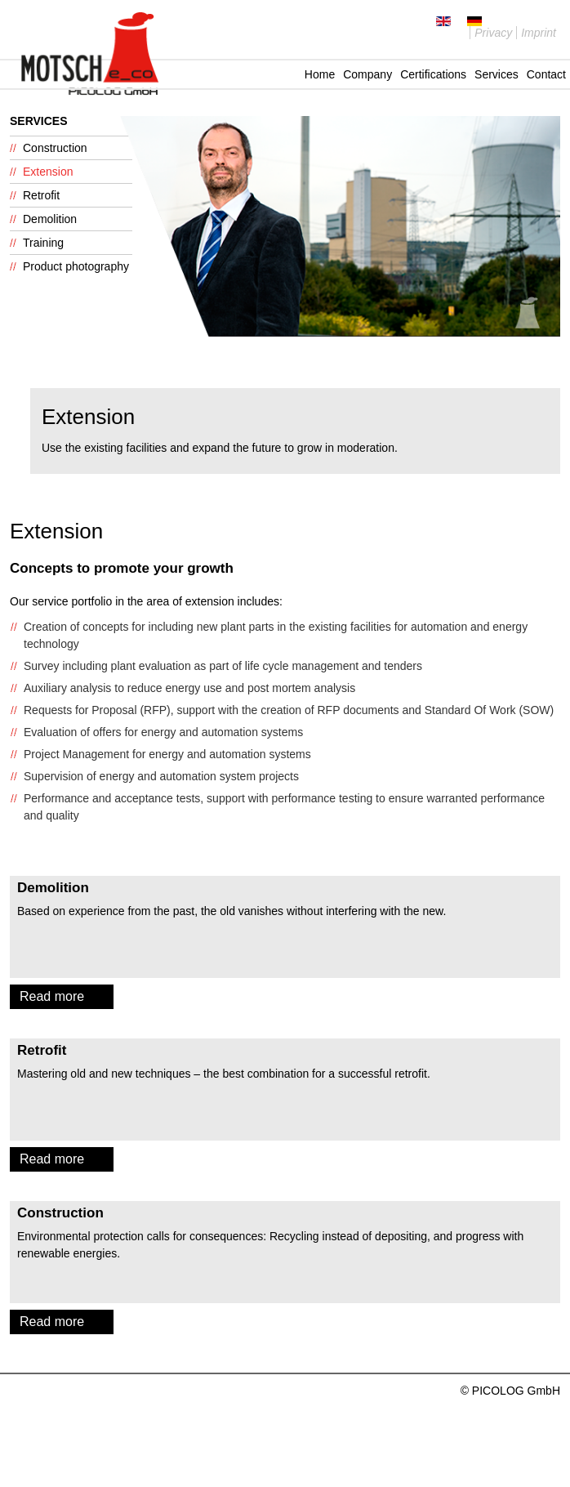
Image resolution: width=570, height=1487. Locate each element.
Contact (546, 74)
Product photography (76, 266)
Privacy (493, 32)
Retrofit (41, 195)
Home (320, 74)
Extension (48, 171)
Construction (55, 147)
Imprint (538, 32)
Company (367, 74)
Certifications (433, 74)
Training (43, 242)
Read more (52, 996)
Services (496, 74)
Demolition (50, 219)
